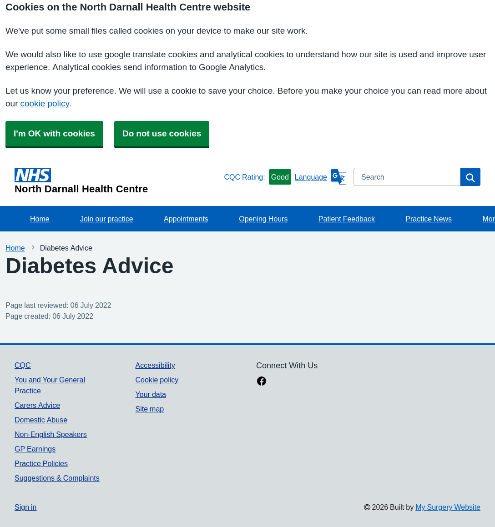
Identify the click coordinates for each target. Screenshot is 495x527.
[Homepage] (117, 181)
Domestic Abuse (41, 419)
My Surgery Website (447, 507)
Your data (151, 394)
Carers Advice (37, 405)
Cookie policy (157, 379)
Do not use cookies (161, 133)
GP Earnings (35, 448)
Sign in (25, 507)
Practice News (428, 218)
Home (40, 218)
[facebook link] (261, 382)
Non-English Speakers (51, 434)
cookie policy (44, 103)
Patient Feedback (346, 218)
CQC (23, 365)
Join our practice (106, 218)
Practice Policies (41, 463)
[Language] (320, 177)
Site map (150, 408)
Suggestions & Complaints (57, 478)
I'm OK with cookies (54, 133)
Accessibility (155, 365)
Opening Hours (263, 218)
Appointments (186, 218)
